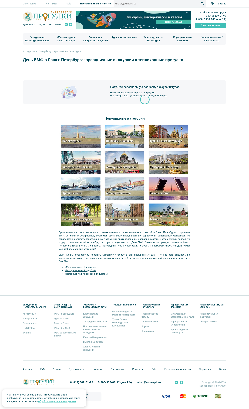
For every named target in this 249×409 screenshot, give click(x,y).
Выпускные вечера (93, 342)
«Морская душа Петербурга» (80, 267)
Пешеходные (30, 323)
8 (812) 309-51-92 (216, 15)
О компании (30, 3)
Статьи (57, 369)
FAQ (42, 369)
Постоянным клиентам (177, 369)
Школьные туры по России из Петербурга (123, 313)
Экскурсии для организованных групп (183, 315)
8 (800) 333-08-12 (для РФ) (210, 19)
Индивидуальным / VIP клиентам (212, 39)
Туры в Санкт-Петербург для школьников (120, 322)
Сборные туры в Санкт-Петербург (66, 39)
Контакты (51, 3)
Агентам (27, 369)
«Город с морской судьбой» (80, 270)
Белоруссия (147, 331)
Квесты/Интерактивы (95, 337)
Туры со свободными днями (65, 334)
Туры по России (149, 321)
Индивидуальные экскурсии (209, 315)
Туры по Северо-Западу (150, 315)
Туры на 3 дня (61, 323)
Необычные (29, 328)
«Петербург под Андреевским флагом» (86, 273)
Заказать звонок (210, 25)
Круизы (145, 326)
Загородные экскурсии (95, 321)
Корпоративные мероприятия (179, 323)
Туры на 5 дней (62, 328)
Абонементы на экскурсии (91, 348)
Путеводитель (76, 369)
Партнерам (205, 369)
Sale (68, 3)
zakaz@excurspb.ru (149, 382)
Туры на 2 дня (61, 318)
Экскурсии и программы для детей (95, 39)
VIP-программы (208, 321)
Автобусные (29, 313)
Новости (97, 369)
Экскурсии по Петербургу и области (37, 39)
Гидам (222, 369)
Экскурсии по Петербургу (37, 51)
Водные (27, 332)
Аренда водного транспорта (179, 331)
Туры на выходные (64, 313)
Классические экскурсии (90, 315)
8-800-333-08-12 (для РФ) (115, 382)
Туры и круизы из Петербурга (153, 39)
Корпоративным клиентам (182, 39)
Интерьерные (30, 318)
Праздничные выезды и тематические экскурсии (95, 329)
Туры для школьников (124, 37)
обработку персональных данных (57, 401)
